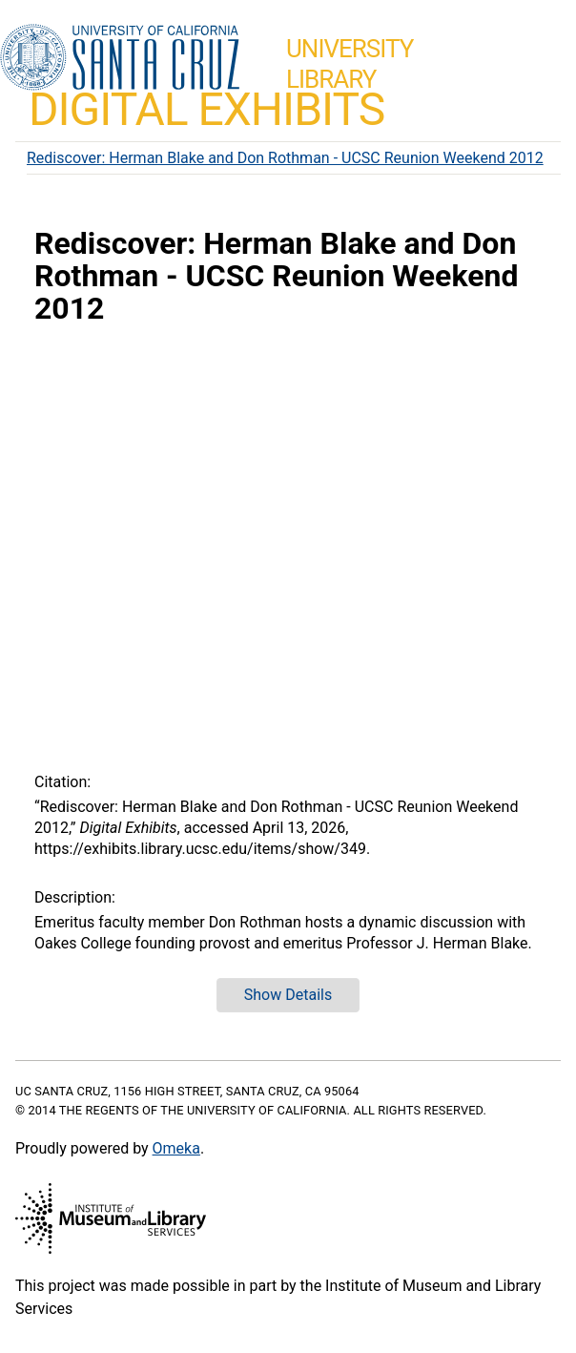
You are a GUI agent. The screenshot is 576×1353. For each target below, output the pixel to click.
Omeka (176, 1148)
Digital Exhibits (206, 109)
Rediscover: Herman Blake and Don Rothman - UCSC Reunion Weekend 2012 (285, 158)
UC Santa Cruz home (119, 58)
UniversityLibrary (349, 64)
